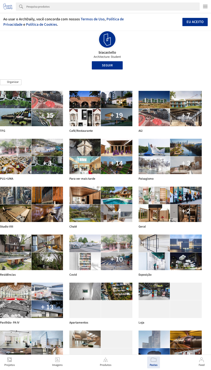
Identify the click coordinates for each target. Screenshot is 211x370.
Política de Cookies (41, 24)
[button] (10, 82)
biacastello (107, 52)
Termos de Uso (93, 19)
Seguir (107, 65)
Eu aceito (195, 21)
